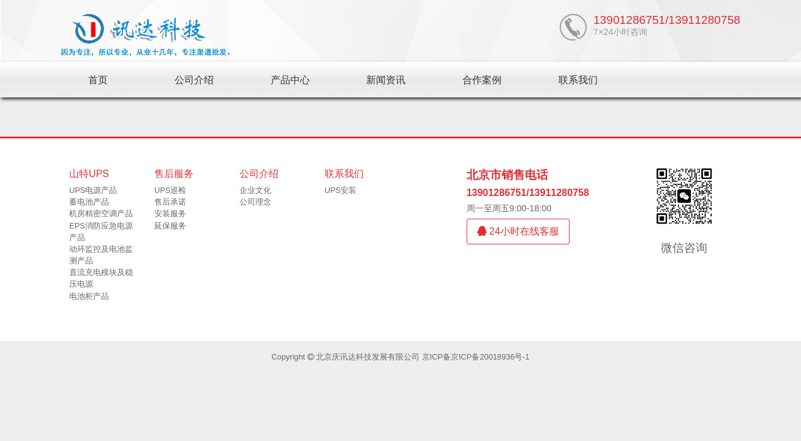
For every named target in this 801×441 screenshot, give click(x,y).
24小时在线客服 (518, 231)
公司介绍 (194, 80)
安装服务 (170, 213)
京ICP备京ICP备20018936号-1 (476, 356)
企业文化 (255, 190)
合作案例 (482, 80)
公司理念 (255, 201)
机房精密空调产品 (101, 213)
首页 (98, 80)
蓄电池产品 (89, 201)
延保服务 (170, 225)
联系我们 (578, 80)
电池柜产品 (89, 296)
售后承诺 (170, 201)
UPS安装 (340, 190)
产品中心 (290, 80)
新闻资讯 (385, 80)
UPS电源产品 (93, 190)
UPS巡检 (170, 190)
